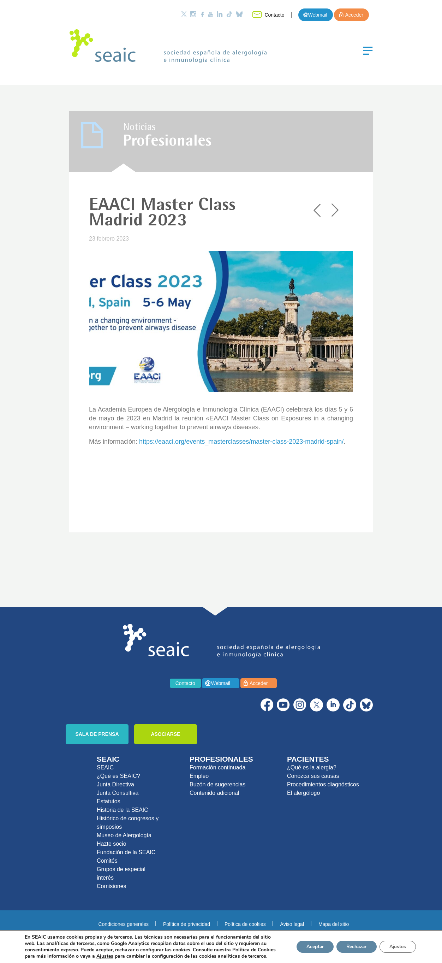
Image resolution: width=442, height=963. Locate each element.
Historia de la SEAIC (122, 810)
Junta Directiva (115, 784)
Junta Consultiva (117, 793)
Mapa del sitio (333, 924)
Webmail (317, 15)
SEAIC (105, 767)
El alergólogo (303, 793)
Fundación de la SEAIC (126, 852)
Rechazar (353, 946)
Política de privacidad (186, 924)
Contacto (274, 15)
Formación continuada (217, 767)
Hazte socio (111, 844)
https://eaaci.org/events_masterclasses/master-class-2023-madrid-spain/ (241, 441)
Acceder (354, 15)
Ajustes (396, 946)
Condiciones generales (123, 924)
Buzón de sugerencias (217, 784)
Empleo (199, 776)
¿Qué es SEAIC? (118, 776)
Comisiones (111, 886)
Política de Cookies (254, 949)
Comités (107, 861)
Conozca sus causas (313, 776)
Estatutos (108, 801)
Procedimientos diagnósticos (323, 784)
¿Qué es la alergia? (311, 767)
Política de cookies (245, 924)
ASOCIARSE (165, 734)
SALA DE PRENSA (97, 734)
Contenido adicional (214, 793)
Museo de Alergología (124, 835)
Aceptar (310, 946)
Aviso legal (292, 924)
